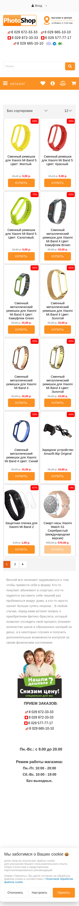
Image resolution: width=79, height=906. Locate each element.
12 (68, 111)
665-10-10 (58, 32)
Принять (64, 892)
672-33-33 (24, 32)
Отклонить (15, 892)
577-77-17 (58, 38)
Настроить (39, 892)
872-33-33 (25, 38)
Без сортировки (27, 111)
